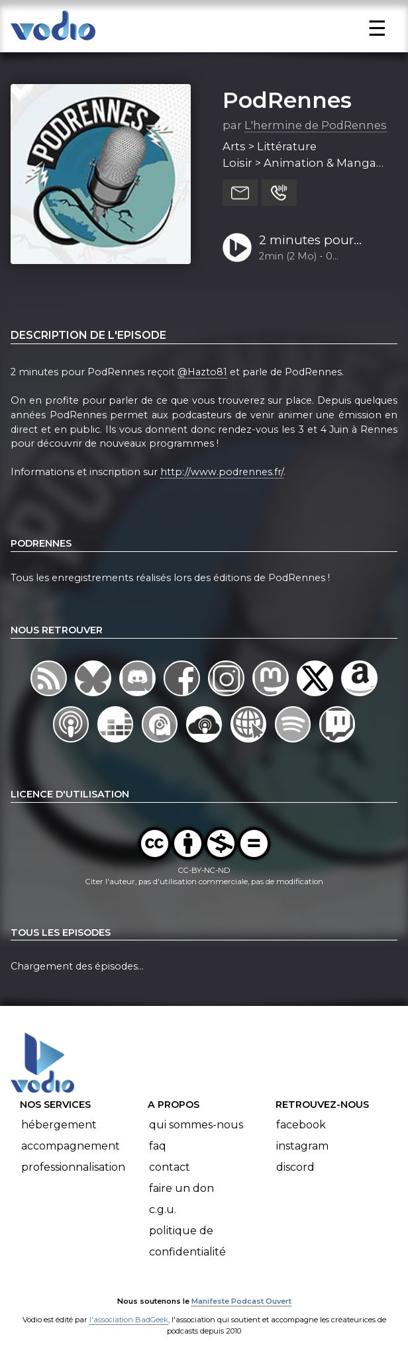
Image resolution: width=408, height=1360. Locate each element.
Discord (295, 1167)
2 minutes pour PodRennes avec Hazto (310, 240)
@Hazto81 (202, 372)
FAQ (157, 1146)
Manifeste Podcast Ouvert (241, 1301)
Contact (169, 1167)
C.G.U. (162, 1209)
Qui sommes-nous (196, 1124)
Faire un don (181, 1188)
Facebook (301, 1124)
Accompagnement (70, 1146)
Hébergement (59, 1124)
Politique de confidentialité (187, 1241)
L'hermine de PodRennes (315, 125)
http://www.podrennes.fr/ (221, 472)
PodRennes (287, 100)
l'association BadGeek (128, 1319)
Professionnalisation (73, 1167)
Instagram (302, 1146)
